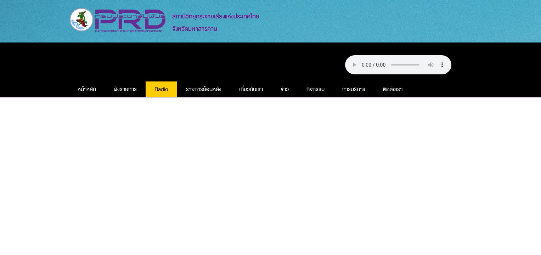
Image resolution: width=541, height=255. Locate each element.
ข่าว (285, 89)
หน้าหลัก (87, 89)
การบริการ (353, 89)
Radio (161, 89)
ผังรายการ (125, 89)
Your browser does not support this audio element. (398, 64)
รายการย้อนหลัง (203, 89)
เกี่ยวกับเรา (251, 89)
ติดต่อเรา (392, 89)
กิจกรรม (315, 89)
